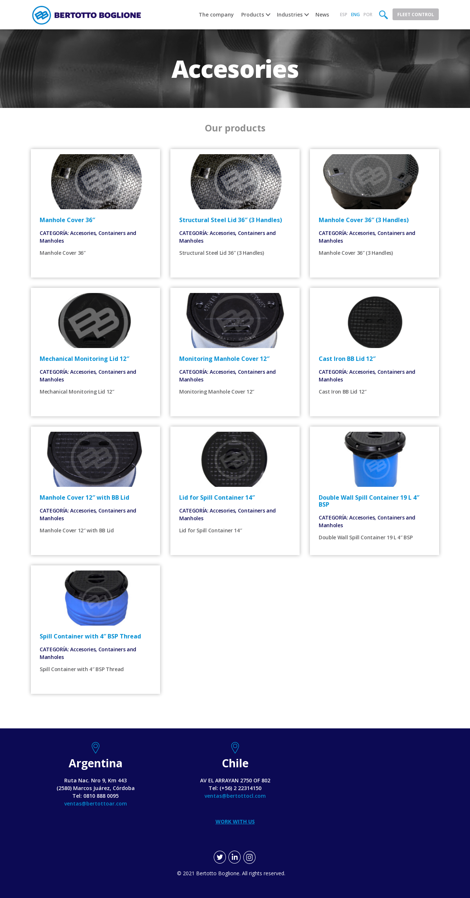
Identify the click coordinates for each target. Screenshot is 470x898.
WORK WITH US (235, 821)
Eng (355, 14)
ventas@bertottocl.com (235, 795)
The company (216, 14)
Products (252, 14)
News (322, 14)
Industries (290, 14)
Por (368, 14)
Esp (343, 14)
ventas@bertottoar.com (95, 803)
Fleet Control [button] (415, 14)
